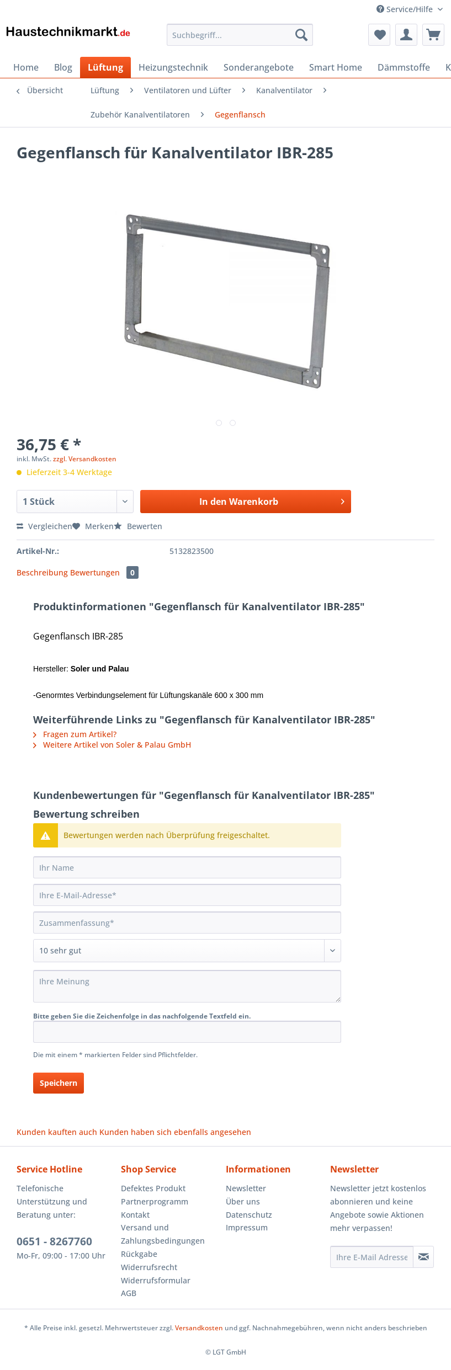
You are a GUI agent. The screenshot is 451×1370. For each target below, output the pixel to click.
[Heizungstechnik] (173, 67)
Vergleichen (44, 526)
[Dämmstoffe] (404, 67)
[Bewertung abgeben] (187, 950)
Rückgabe (139, 1254)
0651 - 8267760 (54, 1241)
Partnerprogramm (154, 1201)
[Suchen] (301, 35)
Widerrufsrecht (149, 1267)
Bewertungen (104, 572)
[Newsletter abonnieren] (423, 1257)
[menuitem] (240, 40)
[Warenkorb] (433, 35)
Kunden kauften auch (57, 1132)
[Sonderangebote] (258, 67)
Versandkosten (199, 1327)
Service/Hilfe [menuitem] (405, 9)
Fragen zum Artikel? (74, 734)
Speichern (58, 1083)
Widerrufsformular (155, 1280)
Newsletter (246, 1188)
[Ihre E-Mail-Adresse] (187, 895)
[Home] (26, 67)
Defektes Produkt (153, 1188)
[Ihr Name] (187, 867)
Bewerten (138, 526)
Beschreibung (42, 572)
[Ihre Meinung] (187, 986)
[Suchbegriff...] (240, 35)
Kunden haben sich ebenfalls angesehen (175, 1132)
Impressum (247, 1227)
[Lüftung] (105, 67)
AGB (128, 1293)
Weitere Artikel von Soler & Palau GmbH (112, 744)
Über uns (243, 1201)
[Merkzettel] (379, 35)
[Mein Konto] (406, 35)
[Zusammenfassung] (187, 922)
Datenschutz (249, 1214)
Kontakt (135, 1214)
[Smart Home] (335, 67)
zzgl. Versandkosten (84, 458)
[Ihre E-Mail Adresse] (371, 1257)
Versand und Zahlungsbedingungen (163, 1234)
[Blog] (63, 67)
